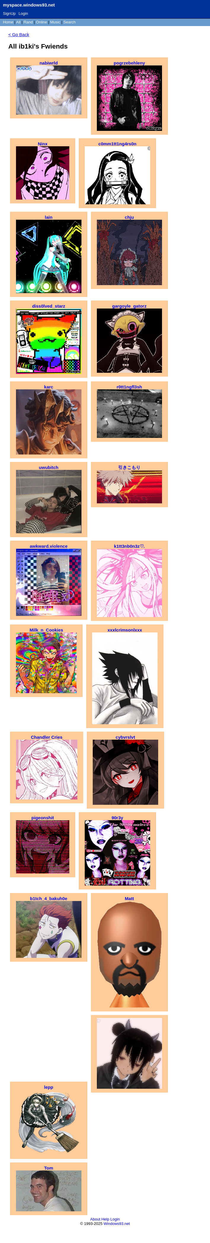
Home (8, 22)
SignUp (9, 13)
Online (41, 22)
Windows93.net (117, 1223)
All (19, 22)
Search (69, 22)
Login (23, 13)
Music (55, 22)
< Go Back (18, 34)
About (95, 1219)
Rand (28, 22)
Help (105, 1219)
